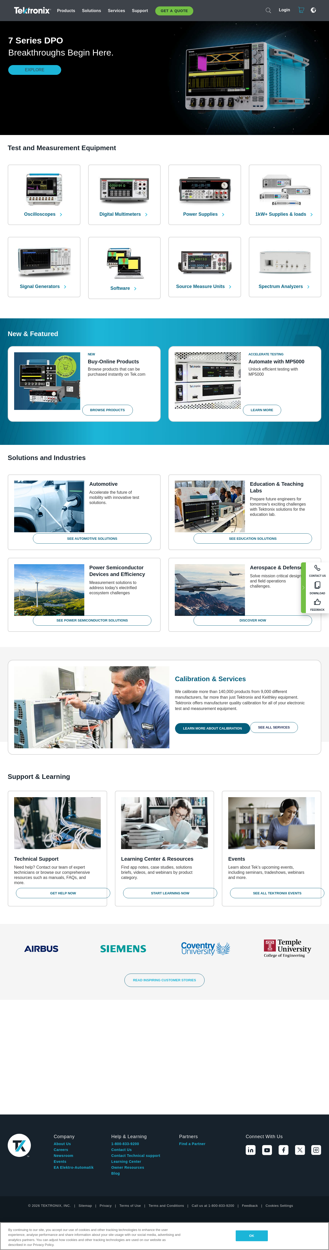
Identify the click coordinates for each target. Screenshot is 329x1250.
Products (66, 10)
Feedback (250, 1084)
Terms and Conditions (166, 1084)
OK (251, 1236)
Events (60, 1040)
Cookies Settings (279, 1084)
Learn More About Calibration (214, 716)
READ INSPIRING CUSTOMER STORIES (164, 973)
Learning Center (126, 1040)
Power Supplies (201, 210)
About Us (62, 1022)
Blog (115, 1052)
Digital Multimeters (120, 210)
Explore (34, 70)
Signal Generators (40, 278)
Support (140, 10)
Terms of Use (130, 1084)
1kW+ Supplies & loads (281, 210)
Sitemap (85, 1084)
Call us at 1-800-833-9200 (213, 1084)
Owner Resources (127, 1046)
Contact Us (121, 1028)
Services (116, 10)
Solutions (91, 10)
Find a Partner (192, 1022)
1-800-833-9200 (125, 1022)
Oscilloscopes (40, 210)
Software (120, 280)
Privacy (106, 1084)
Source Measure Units (201, 278)
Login (282, 10)
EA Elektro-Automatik (74, 1046)
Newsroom (63, 1034)
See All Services (275, 716)
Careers (61, 1028)
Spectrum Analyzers (281, 278)
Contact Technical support (135, 1034)
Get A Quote (174, 11)
